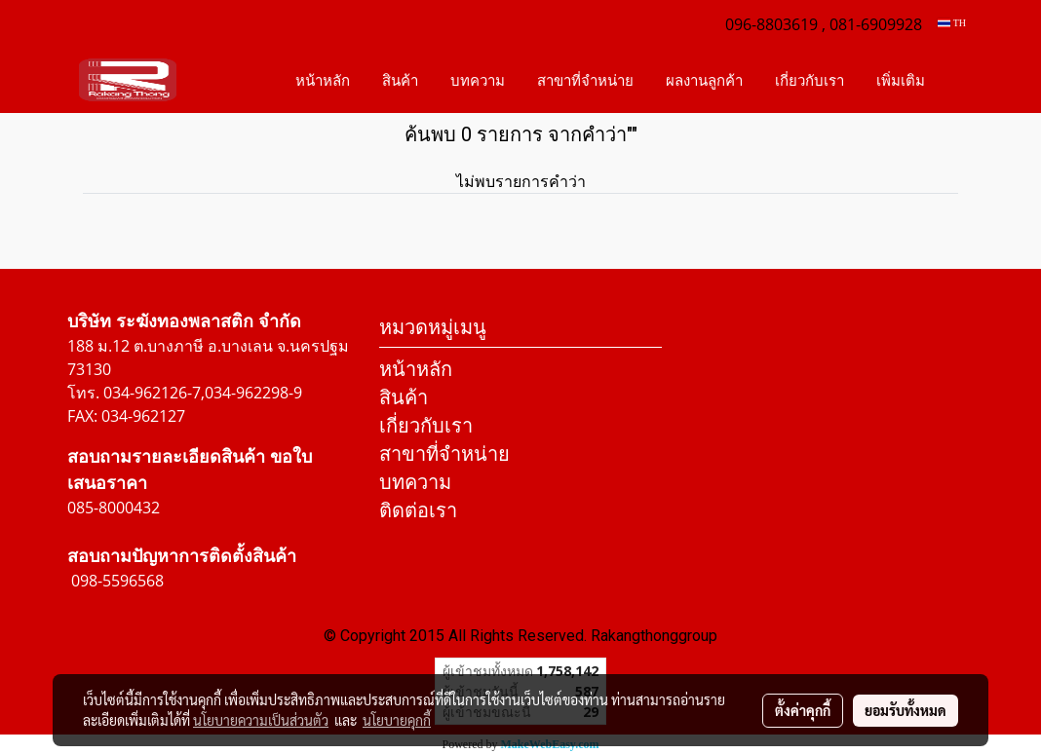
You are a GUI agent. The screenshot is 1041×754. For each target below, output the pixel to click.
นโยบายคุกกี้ (397, 720)
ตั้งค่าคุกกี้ (802, 710)
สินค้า (400, 80)
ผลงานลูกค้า (704, 80)
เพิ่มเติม (900, 80)
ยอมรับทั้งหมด (905, 710)
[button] (958, 80)
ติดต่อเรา (418, 510)
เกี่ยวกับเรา (809, 80)
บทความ (477, 80)
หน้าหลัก (322, 80)
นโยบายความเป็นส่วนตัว (260, 720)
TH (952, 23)
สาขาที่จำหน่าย (585, 80)
